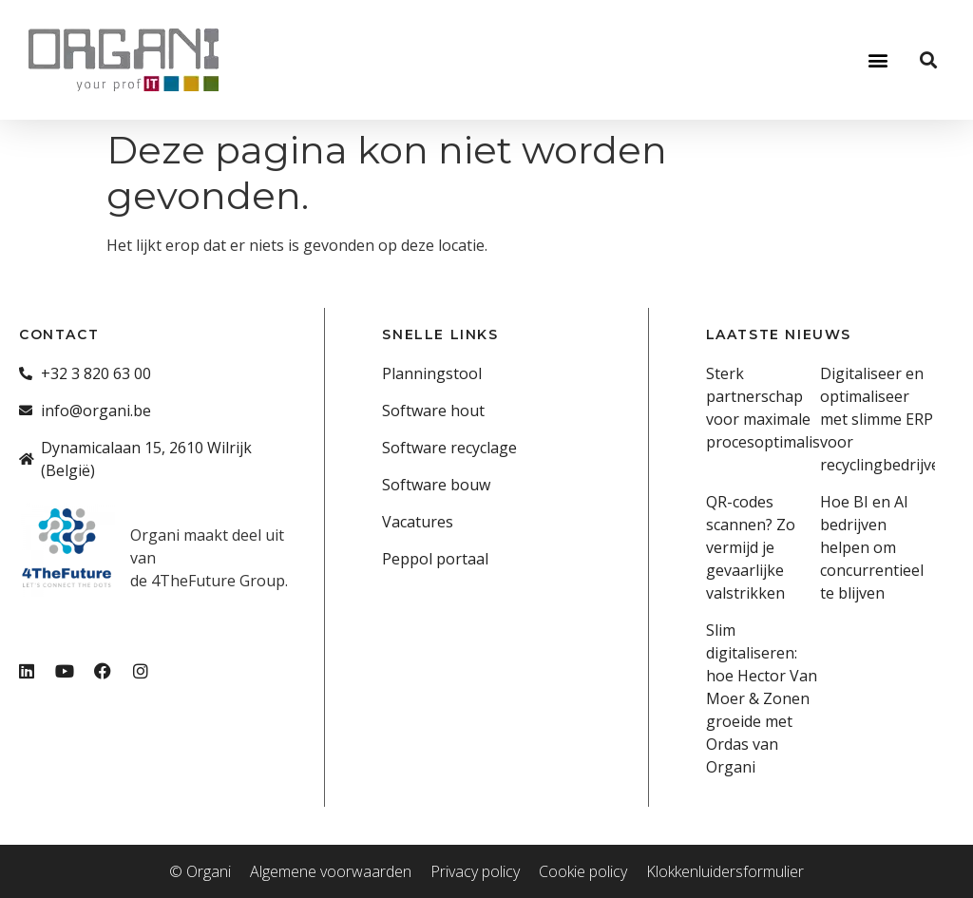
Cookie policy (583, 871)
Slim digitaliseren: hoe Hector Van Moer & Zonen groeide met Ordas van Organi (761, 698)
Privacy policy (475, 871)
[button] (877, 60)
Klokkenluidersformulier (725, 871)
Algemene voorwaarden (330, 871)
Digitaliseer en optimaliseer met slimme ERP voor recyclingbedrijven (884, 419)
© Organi (200, 871)
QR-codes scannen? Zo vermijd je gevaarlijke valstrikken (750, 547)
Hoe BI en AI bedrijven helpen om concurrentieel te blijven (872, 547)
